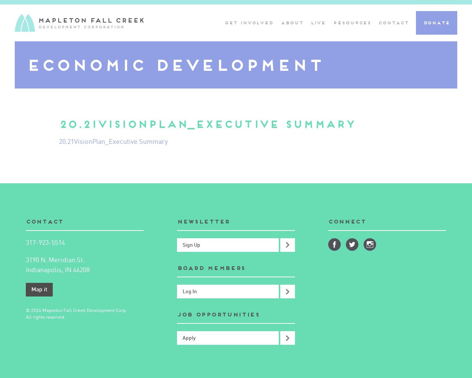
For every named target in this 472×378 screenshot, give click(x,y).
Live (318, 22)
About (292, 22)
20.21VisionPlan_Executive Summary (113, 142)
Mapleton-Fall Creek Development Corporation (79, 23)
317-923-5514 (45, 243)
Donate (436, 22)
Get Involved (249, 22)
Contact (393, 22)
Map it (39, 290)
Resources (352, 22)
